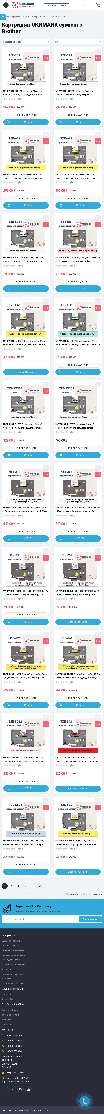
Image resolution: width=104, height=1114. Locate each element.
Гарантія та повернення (13, 950)
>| (40, 886)
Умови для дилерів (11, 960)
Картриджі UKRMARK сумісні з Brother (48, 16)
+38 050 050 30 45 (12, 1040)
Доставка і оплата (10, 945)
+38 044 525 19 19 (12, 1035)
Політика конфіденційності (14, 964)
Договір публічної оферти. (14, 974)
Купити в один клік (26, 115)
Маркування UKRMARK (21, 16)
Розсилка (6, 1024)
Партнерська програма (13, 983)
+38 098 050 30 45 (12, 1046)
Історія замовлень (10, 1015)
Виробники (7, 978)
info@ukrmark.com (13, 1072)
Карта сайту (7, 999)
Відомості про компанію (13, 941)
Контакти (6, 969)
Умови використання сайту (14, 955)
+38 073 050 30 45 (12, 1051)
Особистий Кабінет (10, 1010)
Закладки (6, 1019)
